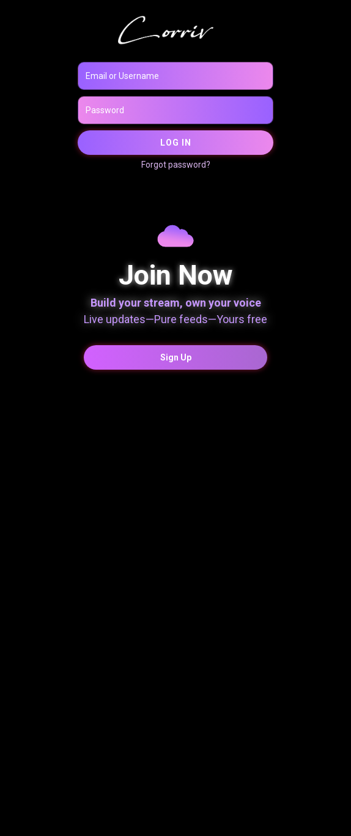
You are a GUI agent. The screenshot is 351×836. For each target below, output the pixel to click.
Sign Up (175, 357)
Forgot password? (175, 165)
